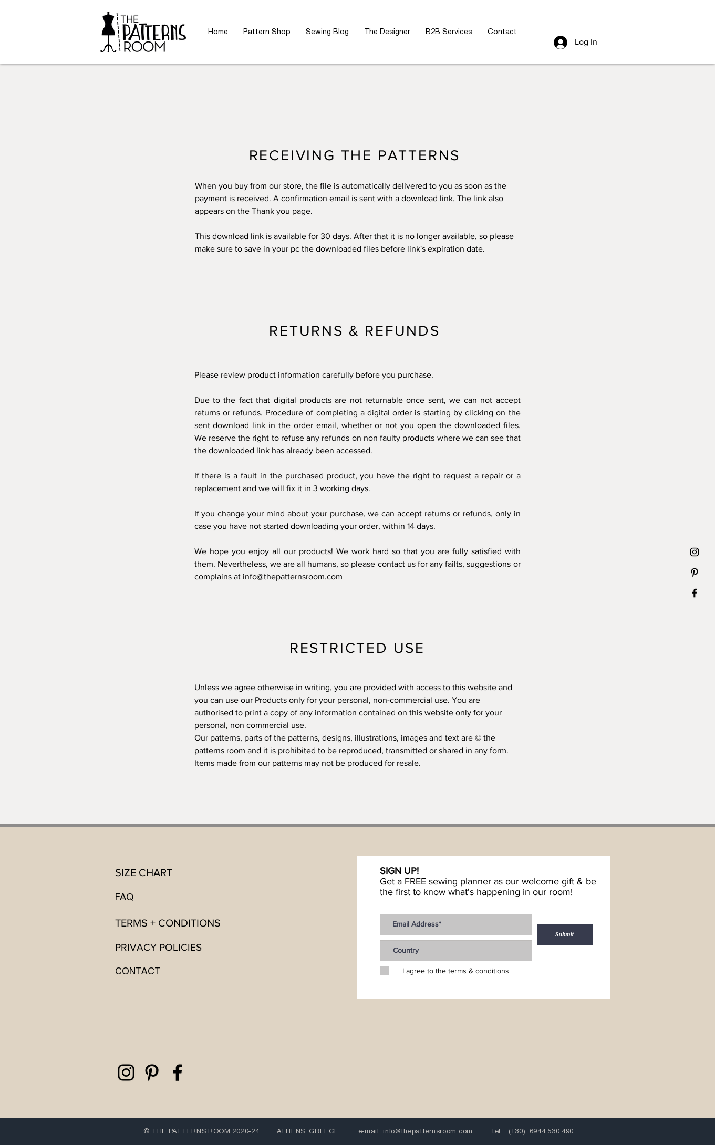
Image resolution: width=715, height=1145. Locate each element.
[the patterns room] (694, 552)
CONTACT (138, 971)
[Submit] (565, 934)
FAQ (124, 896)
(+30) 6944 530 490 (541, 1131)
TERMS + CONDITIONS (168, 923)
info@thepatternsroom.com (293, 576)
